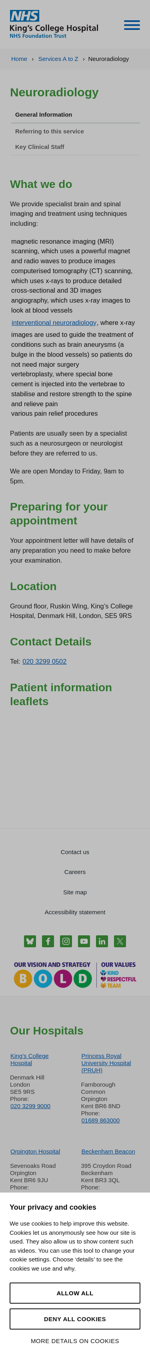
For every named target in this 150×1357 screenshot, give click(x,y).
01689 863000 (101, 1120)
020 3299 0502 (44, 661)
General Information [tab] (43, 114)
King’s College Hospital (29, 1059)
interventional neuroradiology (54, 322)
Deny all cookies (75, 1319)
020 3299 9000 (30, 1106)
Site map (75, 892)
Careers (75, 871)
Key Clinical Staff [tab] (39, 146)
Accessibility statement (75, 912)
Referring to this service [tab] (49, 131)
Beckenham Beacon (108, 1151)
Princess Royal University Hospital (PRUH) (106, 1062)
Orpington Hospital (35, 1151)
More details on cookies (75, 1340)
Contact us (75, 852)
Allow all (74, 1293)
